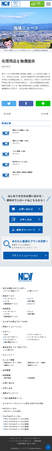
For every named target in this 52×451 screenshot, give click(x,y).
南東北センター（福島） (37, 362)
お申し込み (26, 219)
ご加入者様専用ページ (36, 4)
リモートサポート (34, 334)
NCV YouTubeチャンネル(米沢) (16, 421)
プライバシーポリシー (32, 438)
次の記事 (45, 114)
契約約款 (38, 441)
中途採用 (31, 378)
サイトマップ (16, 438)
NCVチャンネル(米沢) (12, 411)
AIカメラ (31, 304)
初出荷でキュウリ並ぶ (20, 162)
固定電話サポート (11, 342)
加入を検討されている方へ (14, 288)
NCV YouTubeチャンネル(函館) (16, 426)
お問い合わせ (26, 209)
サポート (7, 332)
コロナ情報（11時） (19, 151)
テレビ (30, 298)
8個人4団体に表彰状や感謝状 (22, 172)
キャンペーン (8, 355)
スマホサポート (34, 339)
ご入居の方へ (9, 350)
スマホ (6, 301)
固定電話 (31, 301)
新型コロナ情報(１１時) (20, 130)
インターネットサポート (37, 337)
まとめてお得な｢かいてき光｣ (15, 321)
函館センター (9, 365)
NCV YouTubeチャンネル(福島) (16, 424)
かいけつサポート (11, 337)
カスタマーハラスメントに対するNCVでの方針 (23, 403)
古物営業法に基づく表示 (27, 443)
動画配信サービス (11, 304)
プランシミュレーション (25, 255)
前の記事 (6, 114)
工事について (33, 291)
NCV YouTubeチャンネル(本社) (16, 419)
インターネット (10, 298)
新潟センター (33, 365)
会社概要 (7, 370)
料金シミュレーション (12, 327)
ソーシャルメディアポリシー (20, 441)
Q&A (6, 334)
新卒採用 (7, 378)
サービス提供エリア (12, 291)
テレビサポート (10, 339)
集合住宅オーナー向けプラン (15, 347)
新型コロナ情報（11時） (20, 141)
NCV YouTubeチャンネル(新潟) (16, 429)
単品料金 (7, 309)
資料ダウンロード (26, 230)
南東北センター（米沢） (13, 362)
